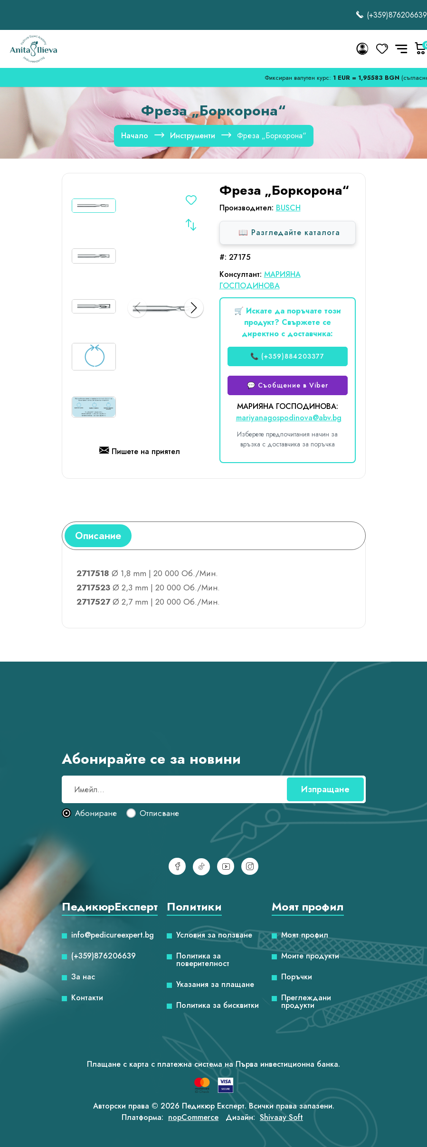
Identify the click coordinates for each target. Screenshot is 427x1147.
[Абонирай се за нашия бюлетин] (214, 789)
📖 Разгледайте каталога (289, 232)
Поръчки (296, 977)
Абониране (96, 813)
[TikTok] (201, 866)
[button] (193, 307)
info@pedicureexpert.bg (112, 935)
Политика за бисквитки (217, 1005)
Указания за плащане (215, 984)
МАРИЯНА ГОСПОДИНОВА (260, 280)
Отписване (159, 813)
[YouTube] (225, 866)
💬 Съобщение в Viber (287, 385)
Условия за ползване (214, 935)
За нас (83, 977)
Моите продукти (310, 956)
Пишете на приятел (139, 452)
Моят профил (304, 935)
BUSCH (288, 207)
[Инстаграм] (249, 866)
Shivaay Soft (281, 1117)
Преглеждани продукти (306, 1001)
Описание (98, 536)
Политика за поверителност (202, 959)
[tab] (98, 535)
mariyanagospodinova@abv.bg (289, 417)
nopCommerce (193, 1117)
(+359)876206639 (391, 14)
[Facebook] (177, 866)
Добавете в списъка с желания (191, 201)
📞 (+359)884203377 (287, 356)
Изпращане (325, 789)
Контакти (87, 998)
